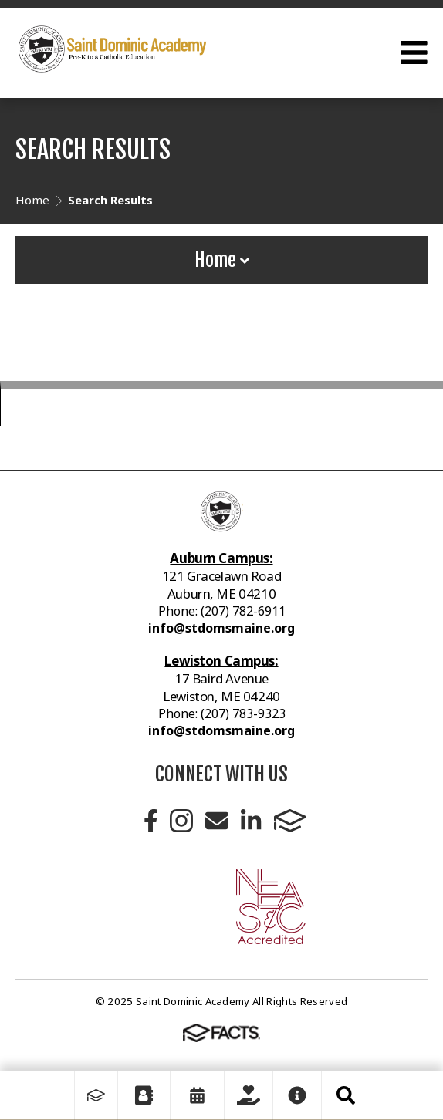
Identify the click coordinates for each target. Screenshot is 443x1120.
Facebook (151, 820)
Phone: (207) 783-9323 (222, 713)
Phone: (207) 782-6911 (222, 610)
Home (221, 260)
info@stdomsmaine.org (221, 627)
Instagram (181, 820)
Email (216, 820)
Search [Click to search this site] (345, 1095)
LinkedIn (251, 820)
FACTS (290, 820)
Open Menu (414, 52)
